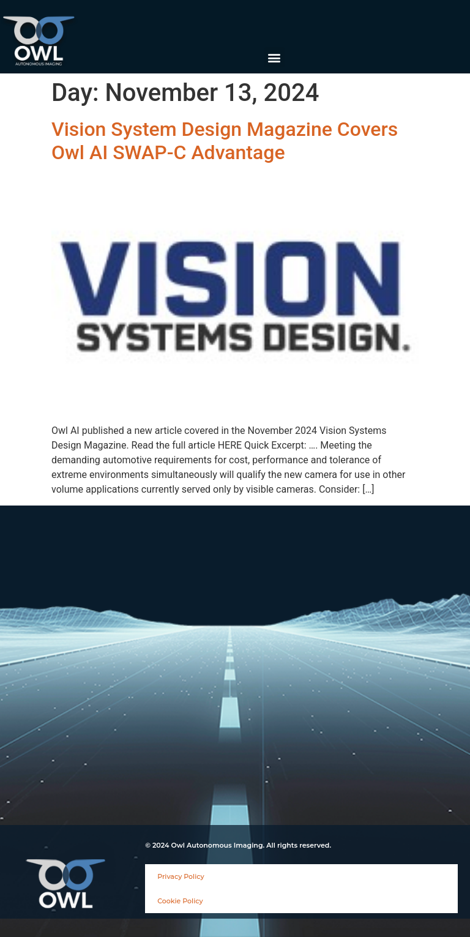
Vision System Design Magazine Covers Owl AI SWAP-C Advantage (224, 141)
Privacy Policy (180, 876)
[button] (274, 57)
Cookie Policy (180, 901)
